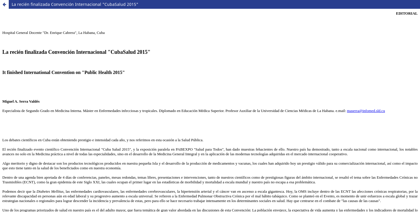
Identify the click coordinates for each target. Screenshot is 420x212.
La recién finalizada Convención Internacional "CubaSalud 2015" (75, 4)
